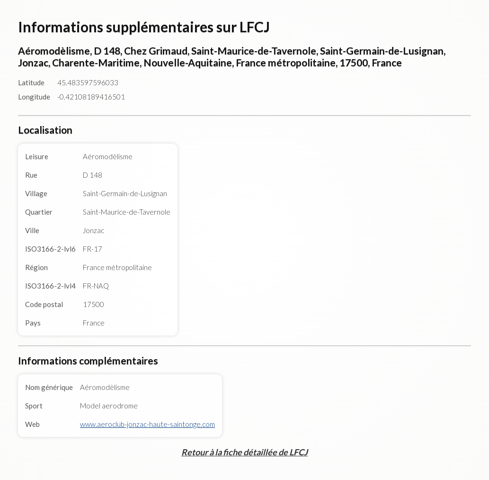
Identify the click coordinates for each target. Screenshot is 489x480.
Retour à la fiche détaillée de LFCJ (244, 452)
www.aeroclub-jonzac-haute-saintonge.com (147, 424)
